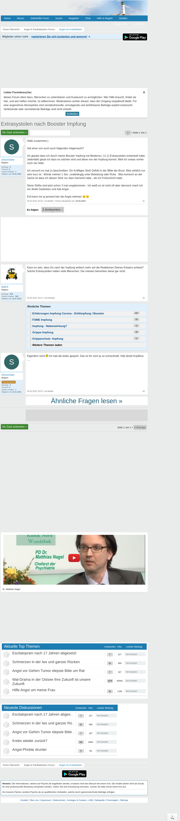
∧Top (172, 817)
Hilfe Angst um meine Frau (33, 690)
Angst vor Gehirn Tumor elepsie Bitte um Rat (48, 671)
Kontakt (24, 800)
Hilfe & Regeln (105, 18)
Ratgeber (74, 18)
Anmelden (139, 24)
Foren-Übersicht (11, 765)
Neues (20, 18)
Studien (123, 18)
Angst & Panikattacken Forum (39, 765)
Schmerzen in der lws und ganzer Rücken (46, 662)
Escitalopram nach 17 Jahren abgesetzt (44, 653)
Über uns (34, 800)
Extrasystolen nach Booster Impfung (43, 124)
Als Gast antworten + (14, 132)
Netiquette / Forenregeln (106, 800)
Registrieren (120, 24)
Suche (58, 18)
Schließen (72, 113)
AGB (90, 800)
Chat (87, 18)
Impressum (45, 800)
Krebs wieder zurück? (29, 741)
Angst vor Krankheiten (70, 765)
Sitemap (124, 800)
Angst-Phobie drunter (29, 749)
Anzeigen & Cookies (76, 800)
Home (7, 18)
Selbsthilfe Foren (39, 18)
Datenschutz (59, 800)
